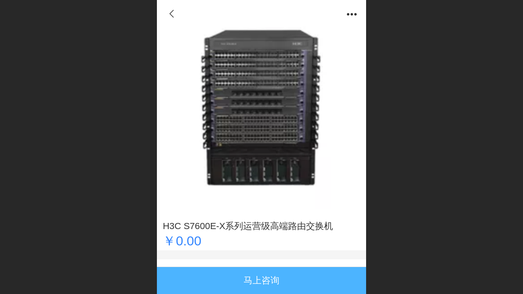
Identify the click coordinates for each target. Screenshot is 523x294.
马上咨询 (261, 280)
